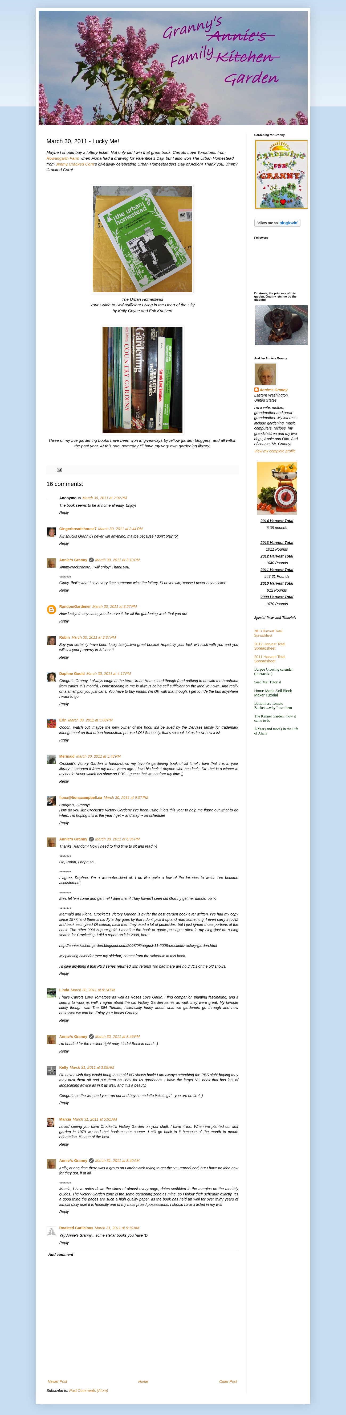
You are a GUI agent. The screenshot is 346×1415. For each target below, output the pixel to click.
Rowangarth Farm (63, 158)
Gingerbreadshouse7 (78, 529)
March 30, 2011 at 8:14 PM (93, 990)
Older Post (228, 1381)
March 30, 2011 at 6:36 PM (117, 839)
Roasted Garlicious (76, 1228)
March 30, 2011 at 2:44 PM (120, 529)
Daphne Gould (72, 673)
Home (143, 1381)
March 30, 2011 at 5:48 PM (98, 756)
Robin (64, 637)
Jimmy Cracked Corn (75, 164)
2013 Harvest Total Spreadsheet (268, 633)
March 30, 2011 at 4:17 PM (108, 673)
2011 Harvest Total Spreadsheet (269, 659)
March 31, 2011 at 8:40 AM (117, 1160)
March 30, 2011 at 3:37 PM (93, 637)
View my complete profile (275, 451)
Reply (64, 512)
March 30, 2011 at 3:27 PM (114, 606)
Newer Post (57, 1381)
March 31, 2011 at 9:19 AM (117, 1228)
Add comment (60, 1254)
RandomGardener (75, 606)
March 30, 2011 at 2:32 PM (104, 498)
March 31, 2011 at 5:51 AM (95, 1119)
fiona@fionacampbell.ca (80, 797)
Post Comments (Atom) (88, 1390)
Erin (63, 720)
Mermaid (67, 756)
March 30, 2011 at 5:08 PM (90, 720)
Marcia (65, 1119)
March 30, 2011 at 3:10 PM (117, 560)
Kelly (63, 1067)
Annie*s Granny (73, 560)
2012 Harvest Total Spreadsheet (269, 646)
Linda (64, 990)
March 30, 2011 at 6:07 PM (126, 797)
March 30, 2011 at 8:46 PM (117, 1036)
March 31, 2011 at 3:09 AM (92, 1067)
